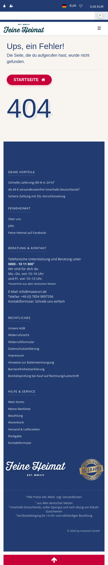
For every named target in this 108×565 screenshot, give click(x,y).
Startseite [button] (29, 79)
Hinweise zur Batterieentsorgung (31, 362)
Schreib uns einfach (50, 301)
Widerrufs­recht (18, 335)
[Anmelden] (4, 6)
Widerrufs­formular (21, 342)
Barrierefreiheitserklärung (26, 369)
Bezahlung (15, 415)
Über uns (14, 219)
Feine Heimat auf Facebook (27, 233)
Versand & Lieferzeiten (24, 429)
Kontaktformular (19, 443)
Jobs (11, 226)
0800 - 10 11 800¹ (21, 264)
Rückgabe (15, 436)
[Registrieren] (11, 6)
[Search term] (47, 16)
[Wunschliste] (81, 6)
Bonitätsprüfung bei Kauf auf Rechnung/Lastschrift (43, 376)
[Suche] (101, 16)
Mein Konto (16, 402)
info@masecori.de (33, 291)
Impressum (16, 355)
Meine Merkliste (19, 409)
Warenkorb (16, 422)
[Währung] (73, 6)
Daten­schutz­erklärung (23, 349)
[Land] (64, 6)
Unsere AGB (16, 328)
